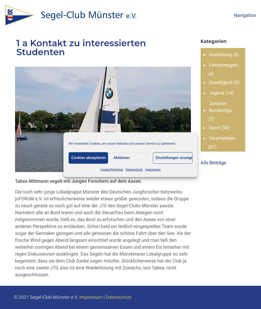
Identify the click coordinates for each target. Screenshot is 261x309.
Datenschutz (134, 169)
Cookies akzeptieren (88, 157)
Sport (214, 127)
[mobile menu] (253, 15)
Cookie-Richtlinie (111, 169)
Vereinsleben (222, 138)
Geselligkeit (221, 82)
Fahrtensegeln (223, 65)
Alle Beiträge (213, 162)
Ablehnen (121, 157)
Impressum (153, 169)
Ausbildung (220, 54)
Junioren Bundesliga (220, 107)
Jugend (216, 93)
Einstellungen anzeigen (174, 157)
